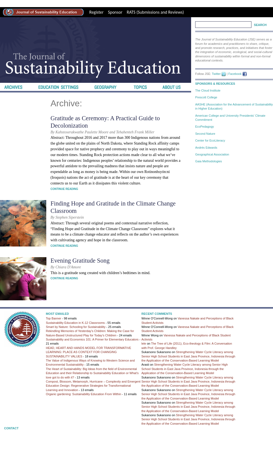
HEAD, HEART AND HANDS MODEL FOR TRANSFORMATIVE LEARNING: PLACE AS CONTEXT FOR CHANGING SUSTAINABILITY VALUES (88, 352)
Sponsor (115, 12)
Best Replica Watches (108, 3)
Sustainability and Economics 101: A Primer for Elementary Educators (92, 339)
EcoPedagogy (204, 126)
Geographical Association (212, 154)
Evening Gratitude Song (80, 260)
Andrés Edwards (206, 147)
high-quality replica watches (63, 3)
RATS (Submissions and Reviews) (155, 12)
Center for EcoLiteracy (210, 140)
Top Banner (53, 318)
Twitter (216, 73)
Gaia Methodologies (208, 161)
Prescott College (206, 97)
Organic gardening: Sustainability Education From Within (83, 394)
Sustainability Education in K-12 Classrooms (75, 322)
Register (96, 12)
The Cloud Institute (207, 90)
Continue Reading (64, 188)
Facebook (234, 73)
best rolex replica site (18, 3)
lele (143, 343)
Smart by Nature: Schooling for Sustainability (75, 326)
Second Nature (205, 133)
